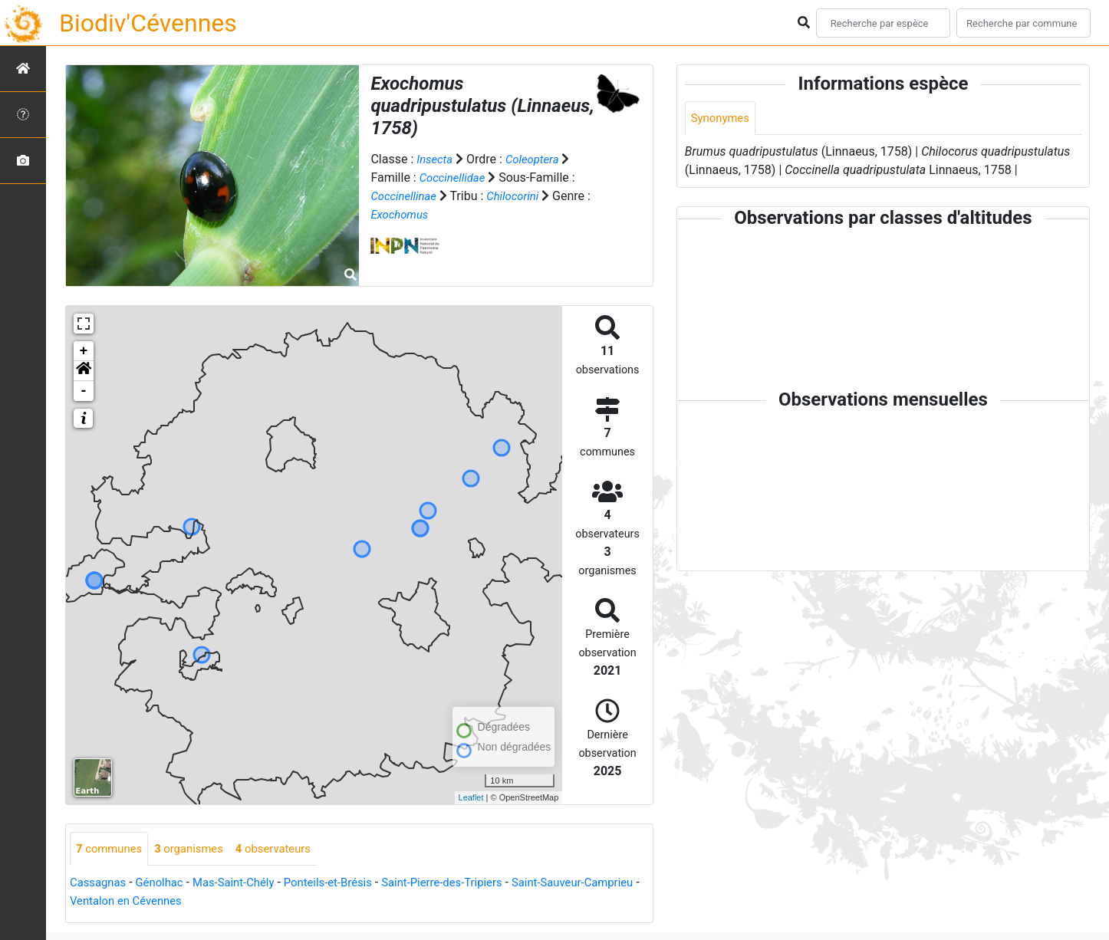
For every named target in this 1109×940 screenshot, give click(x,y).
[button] (84, 371)
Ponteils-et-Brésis (345, 883)
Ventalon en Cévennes (192, 902)
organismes (197, 849)
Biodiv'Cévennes (148, 23)
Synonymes (722, 118)
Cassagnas (100, 883)
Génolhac (165, 883)
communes (111, 849)
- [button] (84, 391)
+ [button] (84, 351)
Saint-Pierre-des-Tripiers (468, 883)
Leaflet (471, 797)
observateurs (286, 849)
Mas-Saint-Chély (245, 883)
